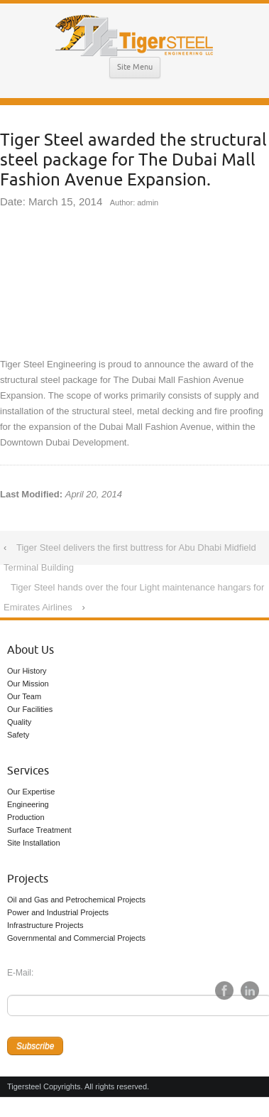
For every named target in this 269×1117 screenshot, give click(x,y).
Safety (18, 734)
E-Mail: (20, 973)
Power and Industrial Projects (58, 912)
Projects (27, 879)
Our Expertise (31, 791)
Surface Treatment (39, 830)
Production (26, 817)
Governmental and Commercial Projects (76, 938)
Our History (27, 671)
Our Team (24, 696)
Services (28, 771)
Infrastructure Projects (45, 925)
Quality (19, 722)
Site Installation (33, 842)
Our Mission (28, 683)
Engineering (28, 804)
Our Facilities (30, 709)
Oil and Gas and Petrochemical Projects (76, 899)
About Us (30, 650)
